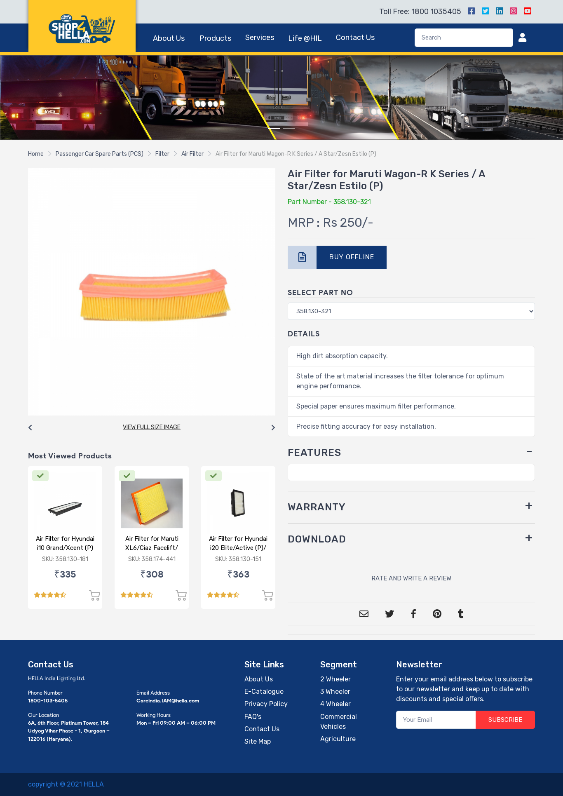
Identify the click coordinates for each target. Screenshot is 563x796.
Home (36, 153)
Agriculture (338, 739)
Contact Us (355, 37)
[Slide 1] (274, 128)
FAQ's (252, 717)
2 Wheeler (335, 679)
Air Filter (192, 153)
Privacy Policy (266, 704)
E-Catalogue (264, 691)
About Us (169, 38)
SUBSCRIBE (505, 719)
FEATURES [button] (314, 452)
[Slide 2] (289, 128)
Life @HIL (305, 38)
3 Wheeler (335, 691)
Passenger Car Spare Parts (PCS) (99, 153)
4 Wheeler (335, 704)
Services (259, 37)
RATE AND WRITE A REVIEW (411, 578)
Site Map (257, 741)
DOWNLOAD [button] (317, 539)
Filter (162, 153)
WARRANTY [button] (317, 507)
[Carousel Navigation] (151, 428)
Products (215, 38)
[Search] (464, 37)
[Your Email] (436, 720)
